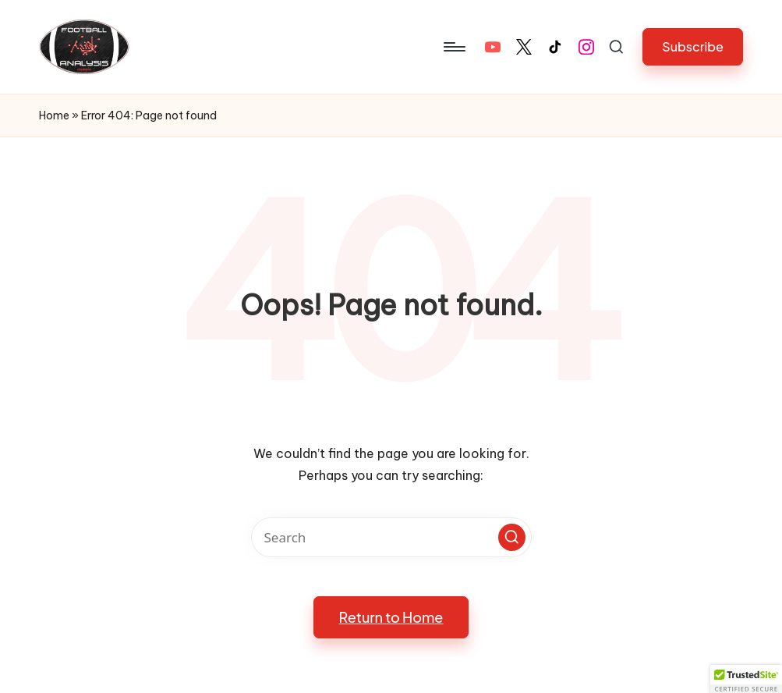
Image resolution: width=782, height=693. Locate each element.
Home (54, 115)
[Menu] (453, 46)
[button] (692, 46)
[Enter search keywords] (391, 537)
